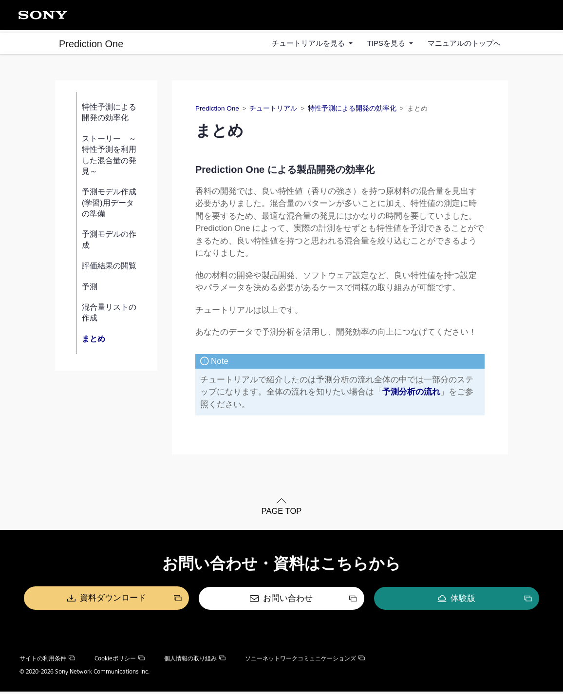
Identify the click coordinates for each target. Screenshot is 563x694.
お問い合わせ (288, 601)
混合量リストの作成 (109, 315)
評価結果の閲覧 (109, 268)
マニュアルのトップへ (464, 43)
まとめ (93, 341)
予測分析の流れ (411, 394)
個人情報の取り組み (194, 661)
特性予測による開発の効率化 (109, 115)
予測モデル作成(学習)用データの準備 (109, 205)
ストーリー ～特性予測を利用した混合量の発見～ (109, 157)
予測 (89, 289)
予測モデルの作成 (109, 242)
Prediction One (91, 43)
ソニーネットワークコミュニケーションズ (305, 661)
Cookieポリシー (119, 661)
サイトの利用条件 (47, 661)
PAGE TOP (281, 514)
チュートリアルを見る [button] (309, 43)
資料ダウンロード (144, 601)
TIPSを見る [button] (387, 43)
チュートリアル (273, 111)
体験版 (432, 601)
